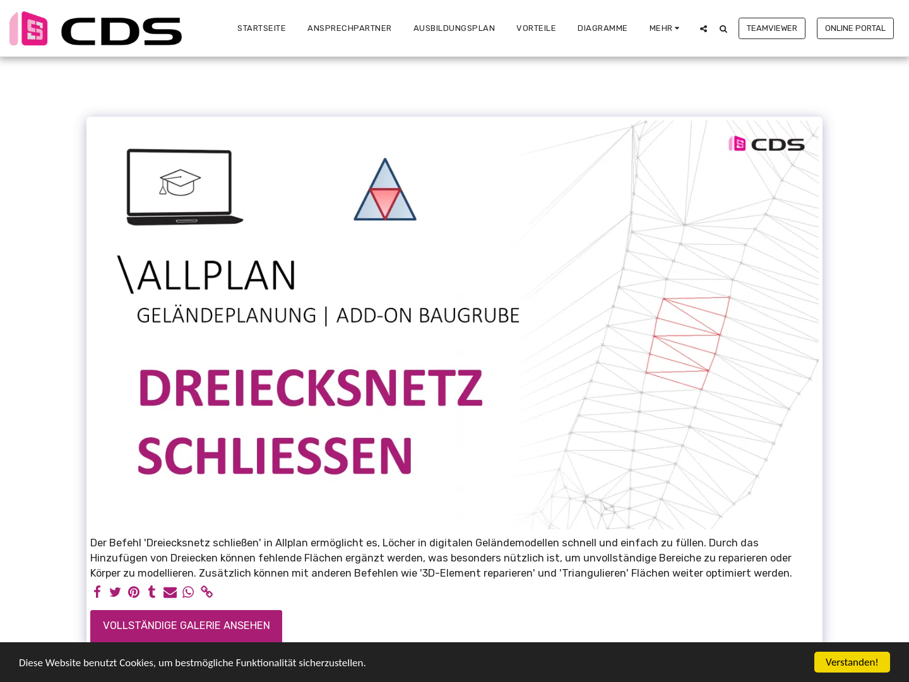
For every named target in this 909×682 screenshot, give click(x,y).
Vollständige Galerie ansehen (186, 626)
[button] (703, 28)
